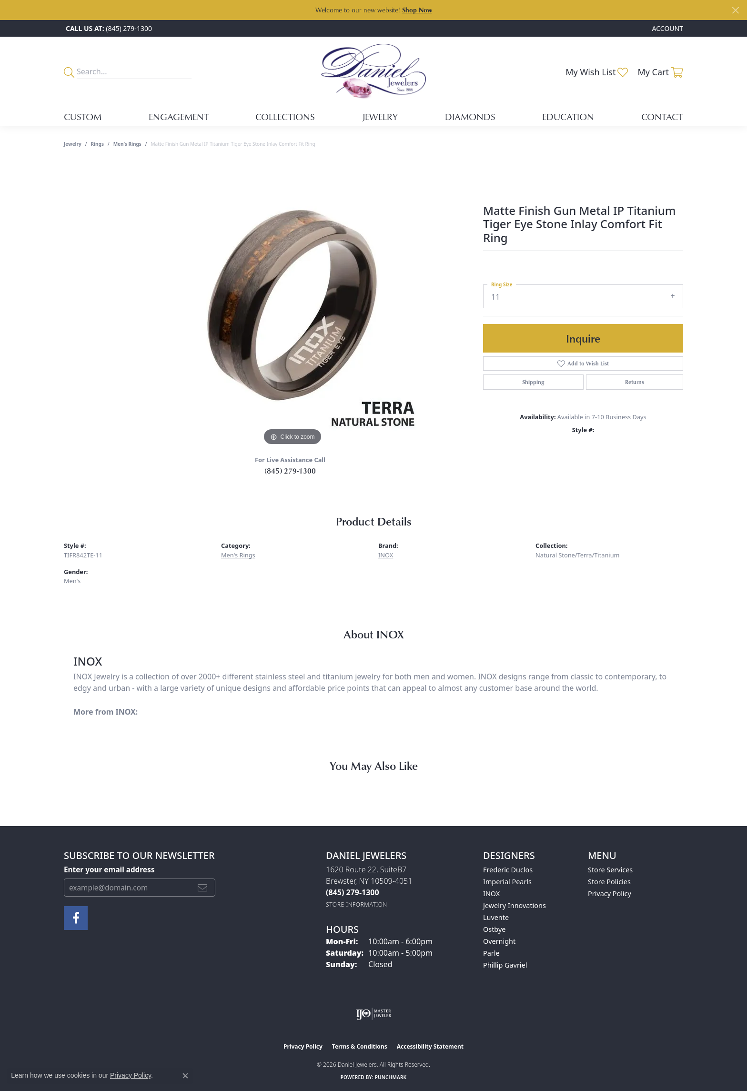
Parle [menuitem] (491, 953)
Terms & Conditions (359, 1046)
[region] (292, 305)
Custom (82, 116)
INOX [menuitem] (491, 893)
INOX (385, 555)
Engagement (179, 116)
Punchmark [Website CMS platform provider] (391, 1077)
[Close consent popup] (185, 1076)
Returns (634, 382)
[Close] (735, 10)
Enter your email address (109, 869)
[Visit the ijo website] (374, 1014)
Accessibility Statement (430, 1046)
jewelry (72, 144)
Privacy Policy (609, 893)
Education (568, 116)
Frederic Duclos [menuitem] (508, 869)
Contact (662, 116)
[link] (108, 28)
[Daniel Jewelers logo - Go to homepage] (373, 72)
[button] (666, 28)
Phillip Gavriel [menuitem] (505, 965)
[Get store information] (356, 904)
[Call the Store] (352, 892)
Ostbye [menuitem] (494, 929)
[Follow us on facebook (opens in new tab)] (76, 918)
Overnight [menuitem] (499, 941)
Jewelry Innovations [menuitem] (514, 905)
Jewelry (380, 116)
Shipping (533, 382)
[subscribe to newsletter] (202, 887)
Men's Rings (127, 144)
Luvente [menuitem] (496, 917)
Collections (285, 116)
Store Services (610, 869)
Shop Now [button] (417, 9)
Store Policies (609, 881)
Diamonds (470, 116)
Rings (97, 144)
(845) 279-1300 (290, 470)
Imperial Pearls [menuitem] (507, 881)
